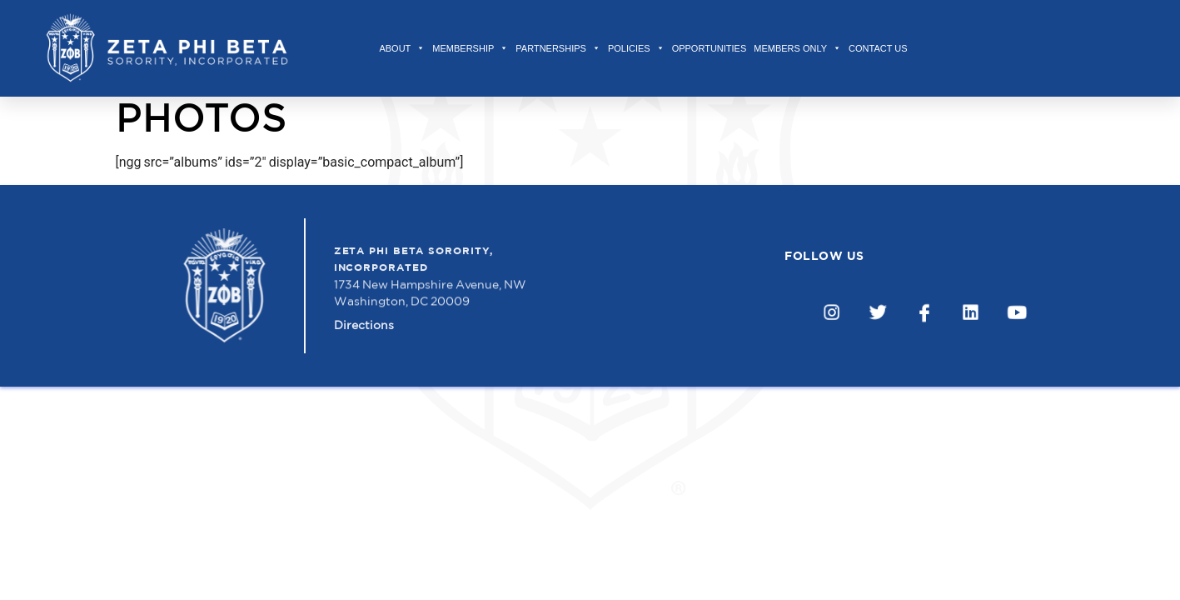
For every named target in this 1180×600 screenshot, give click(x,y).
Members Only (797, 48)
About (402, 48)
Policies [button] (636, 48)
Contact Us (878, 48)
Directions (364, 331)
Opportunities (709, 48)
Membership (470, 48)
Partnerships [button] (557, 48)
